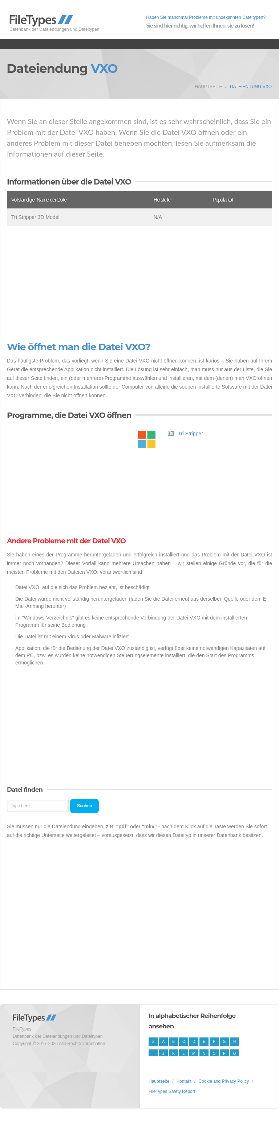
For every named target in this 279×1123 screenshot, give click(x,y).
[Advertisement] (139, 284)
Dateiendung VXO (251, 86)
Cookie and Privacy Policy (223, 1081)
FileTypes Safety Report (172, 1091)
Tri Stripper (190, 433)
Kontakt (184, 1081)
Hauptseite (208, 86)
